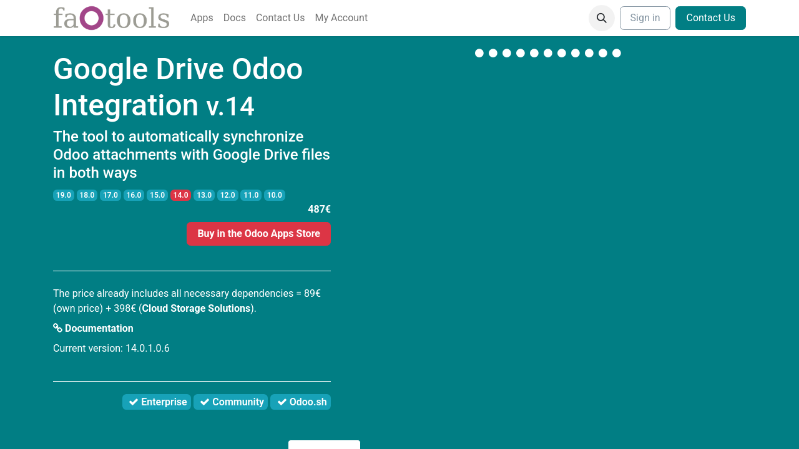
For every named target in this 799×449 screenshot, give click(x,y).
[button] (602, 18)
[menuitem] (201, 18)
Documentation (93, 328)
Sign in (645, 18)
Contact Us (710, 18)
